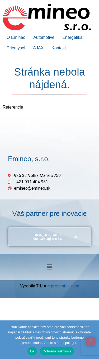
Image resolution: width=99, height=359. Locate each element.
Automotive (43, 37)
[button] (49, 267)
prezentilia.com (65, 285)
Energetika (72, 37)
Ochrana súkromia (57, 351)
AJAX (38, 48)
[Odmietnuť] (90, 341)
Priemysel (16, 48)
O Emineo (16, 37)
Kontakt (58, 48)
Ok (32, 351)
